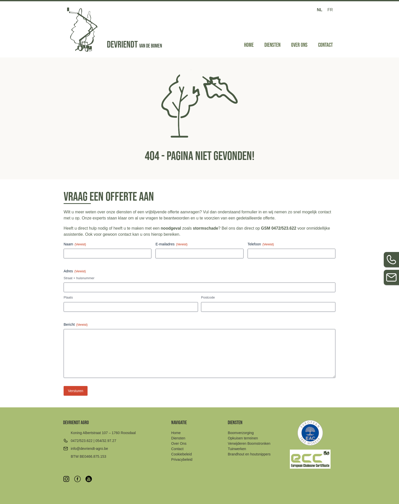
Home (249, 45)
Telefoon (261, 244)
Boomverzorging (241, 433)
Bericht (76, 324)
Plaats (68, 297)
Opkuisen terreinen (243, 438)
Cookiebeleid (181, 454)
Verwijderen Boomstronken (249, 443)
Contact (325, 45)
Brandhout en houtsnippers (249, 454)
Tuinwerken (237, 449)
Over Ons (299, 45)
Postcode (208, 297)
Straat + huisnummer (79, 278)
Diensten (272, 45)
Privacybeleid (181, 459)
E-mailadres (171, 244)
